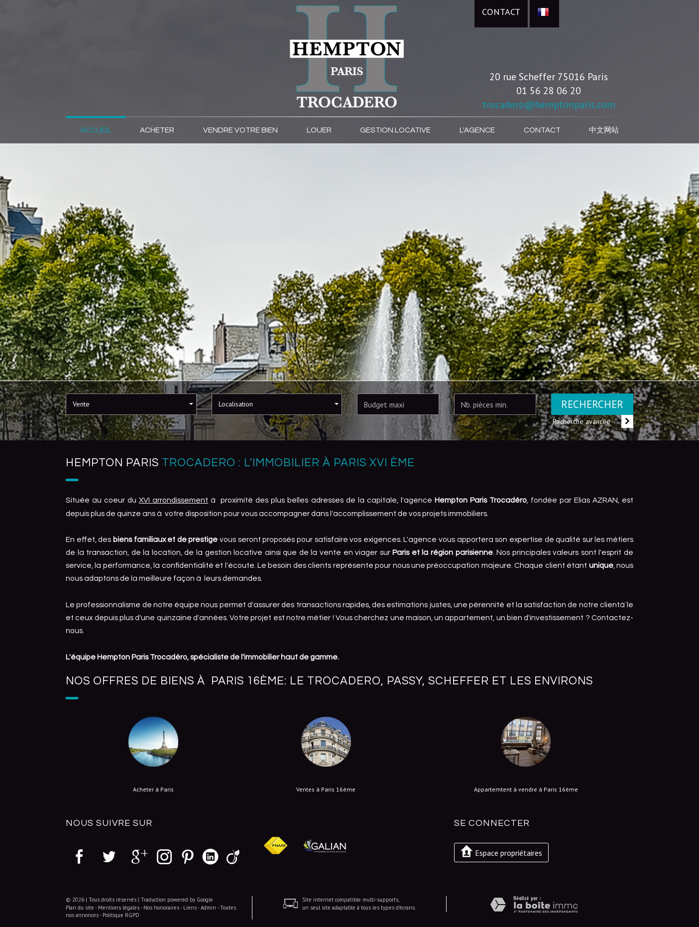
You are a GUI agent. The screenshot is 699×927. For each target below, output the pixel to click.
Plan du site (80, 907)
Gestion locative (395, 130)
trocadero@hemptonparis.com (548, 104)
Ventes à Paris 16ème (325, 790)
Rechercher (592, 404)
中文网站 (604, 130)
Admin (208, 907)
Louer (319, 130)
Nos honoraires (161, 907)
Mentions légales (118, 907)
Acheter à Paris (153, 790)
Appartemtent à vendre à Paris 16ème (526, 790)
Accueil (96, 130)
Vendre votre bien (240, 130)
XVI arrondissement (173, 500)
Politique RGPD (121, 915)
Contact (501, 11)
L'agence (477, 130)
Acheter (157, 130)
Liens (190, 907)
